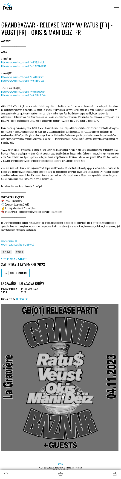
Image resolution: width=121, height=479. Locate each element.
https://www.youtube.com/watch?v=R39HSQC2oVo (23, 95)
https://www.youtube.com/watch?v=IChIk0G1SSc (22, 80)
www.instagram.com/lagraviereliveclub (17, 244)
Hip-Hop (7, 251)
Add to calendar (15, 273)
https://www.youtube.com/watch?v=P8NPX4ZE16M (23, 66)
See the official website (14, 259)
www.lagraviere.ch (9, 241)
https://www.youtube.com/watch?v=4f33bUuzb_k (22, 62)
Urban (19, 251)
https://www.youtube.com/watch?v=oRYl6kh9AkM (23, 91)
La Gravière (22, 299)
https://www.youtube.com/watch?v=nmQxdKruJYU (23, 77)
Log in (60, 464)
